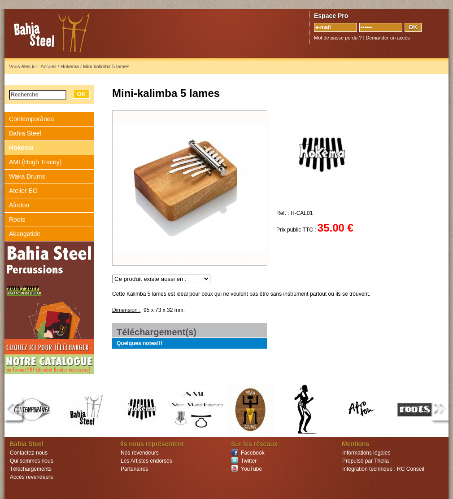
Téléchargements (31, 469)
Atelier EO (23, 190)
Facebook (253, 453)
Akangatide (24, 233)
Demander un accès (387, 37)
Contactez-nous (29, 453)
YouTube (251, 469)
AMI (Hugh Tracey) (35, 162)
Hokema (70, 66)
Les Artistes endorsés (146, 461)
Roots (17, 219)
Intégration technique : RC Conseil (383, 469)
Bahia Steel (94, 33)
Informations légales (366, 453)
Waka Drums (27, 176)
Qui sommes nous (31, 461)
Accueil (48, 66)
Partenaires (134, 469)
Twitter (249, 461)
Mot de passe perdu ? (338, 37)
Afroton (19, 205)
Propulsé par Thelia (365, 461)
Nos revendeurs (140, 453)
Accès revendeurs (31, 477)
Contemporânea (31, 119)
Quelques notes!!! (139, 343)
